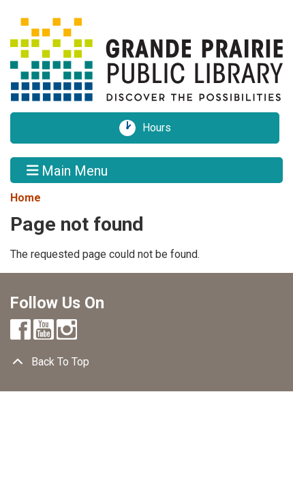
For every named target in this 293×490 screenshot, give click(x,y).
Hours (161, 128)
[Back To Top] (146, 362)
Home (25, 197)
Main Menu (67, 170)
